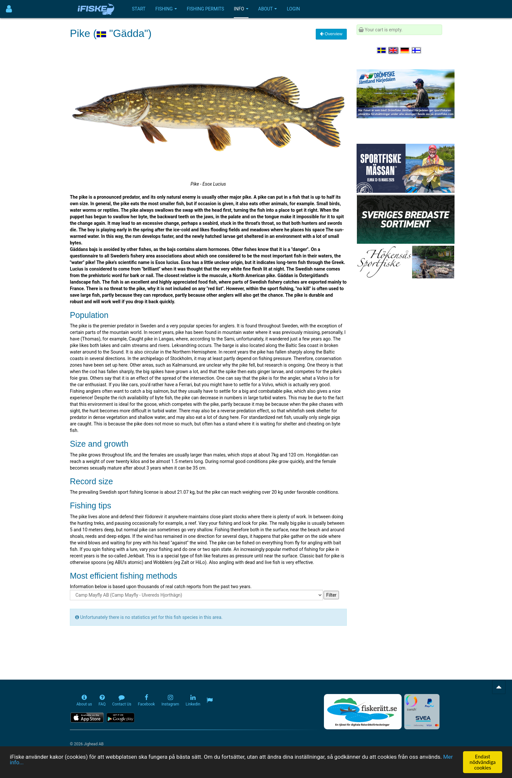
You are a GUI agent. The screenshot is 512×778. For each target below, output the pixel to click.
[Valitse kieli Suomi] (417, 50)
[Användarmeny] (9, 9)
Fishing (166, 8)
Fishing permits (205, 8)
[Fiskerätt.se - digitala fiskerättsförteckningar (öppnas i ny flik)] (363, 711)
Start (139, 8)
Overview (331, 33)
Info (241, 8)
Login (293, 8)
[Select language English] (393, 50)
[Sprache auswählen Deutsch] (405, 50)
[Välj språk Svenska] (382, 50)
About (267, 8)
